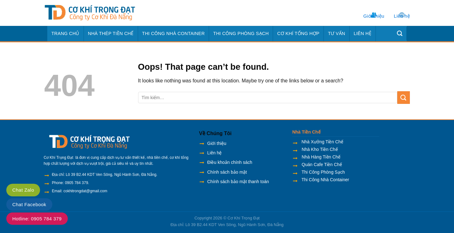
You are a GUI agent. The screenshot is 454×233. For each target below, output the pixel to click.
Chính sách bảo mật (227, 172)
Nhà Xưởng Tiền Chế (322, 141)
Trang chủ (65, 33)
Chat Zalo (23, 190)
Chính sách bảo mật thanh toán (238, 181)
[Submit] (403, 97)
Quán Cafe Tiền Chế (321, 164)
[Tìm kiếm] (400, 33)
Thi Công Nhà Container (173, 33)
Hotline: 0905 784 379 (37, 218)
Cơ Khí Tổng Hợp (298, 33)
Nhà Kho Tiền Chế (319, 149)
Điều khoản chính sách (229, 162)
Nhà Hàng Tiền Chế (320, 156)
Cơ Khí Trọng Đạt (244, 218)
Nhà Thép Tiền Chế (111, 33)
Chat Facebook (29, 204)
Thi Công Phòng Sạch (241, 33)
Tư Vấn (336, 33)
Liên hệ (402, 16)
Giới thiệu (373, 16)
